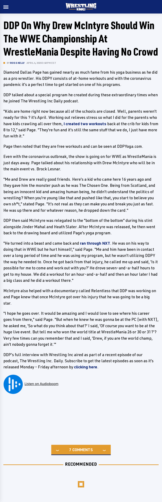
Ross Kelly (17, 62)
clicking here (85, 366)
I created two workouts (84, 123)
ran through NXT (95, 243)
